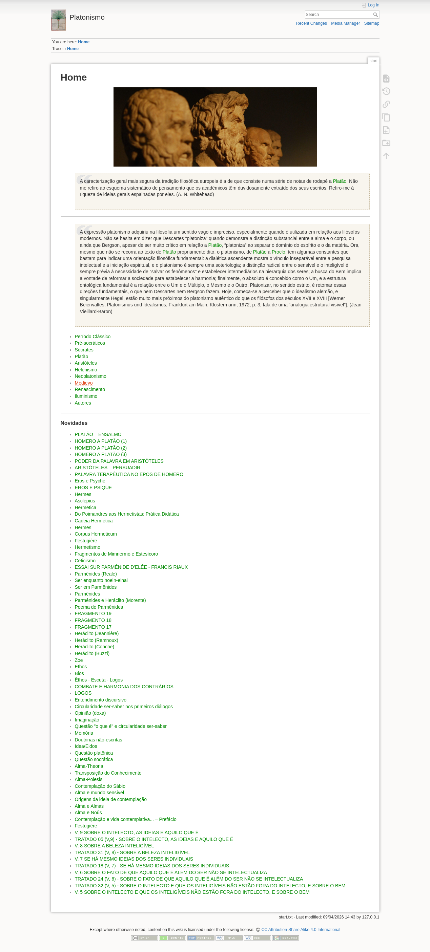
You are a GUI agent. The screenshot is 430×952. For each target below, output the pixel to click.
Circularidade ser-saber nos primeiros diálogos (124, 706)
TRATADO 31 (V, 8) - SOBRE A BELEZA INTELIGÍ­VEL (132, 852)
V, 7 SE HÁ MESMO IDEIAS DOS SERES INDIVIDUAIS (134, 859)
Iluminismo (86, 396)
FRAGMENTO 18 (93, 620)
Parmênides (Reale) (96, 574)
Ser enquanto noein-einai (101, 580)
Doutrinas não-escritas (98, 739)
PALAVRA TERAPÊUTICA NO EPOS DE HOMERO (129, 474)
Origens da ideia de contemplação (111, 799)
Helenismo (86, 369)
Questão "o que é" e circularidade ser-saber (121, 726)
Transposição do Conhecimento (108, 773)
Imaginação (87, 719)
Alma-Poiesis (89, 779)
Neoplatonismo (90, 376)
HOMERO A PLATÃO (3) (101, 454)
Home (83, 42)
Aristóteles (86, 363)
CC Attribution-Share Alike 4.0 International (300, 929)
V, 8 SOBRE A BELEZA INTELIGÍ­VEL (114, 845)
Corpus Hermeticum (96, 534)
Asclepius (85, 500)
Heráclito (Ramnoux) (96, 640)
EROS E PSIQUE (93, 487)
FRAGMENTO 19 (93, 613)
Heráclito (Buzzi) (92, 653)
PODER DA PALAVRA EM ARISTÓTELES (119, 461)
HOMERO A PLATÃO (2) (101, 448)
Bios (79, 673)
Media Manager (345, 23)
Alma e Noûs (88, 812)
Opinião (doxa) (90, 713)
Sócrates (84, 349)
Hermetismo (87, 547)
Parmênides (87, 594)
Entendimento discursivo (101, 699)
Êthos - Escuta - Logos (99, 680)
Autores (83, 403)
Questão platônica (94, 753)
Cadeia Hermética (94, 520)
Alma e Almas (89, 806)
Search (376, 14)
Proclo (278, 252)
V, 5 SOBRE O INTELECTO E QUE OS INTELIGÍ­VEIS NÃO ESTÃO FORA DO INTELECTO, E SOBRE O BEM (192, 892)
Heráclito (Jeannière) (97, 633)
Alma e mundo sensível (99, 792)
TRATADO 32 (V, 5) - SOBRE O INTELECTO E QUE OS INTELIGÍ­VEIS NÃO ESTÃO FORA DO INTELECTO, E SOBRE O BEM (210, 885)
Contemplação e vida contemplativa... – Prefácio (126, 819)
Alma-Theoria (89, 766)
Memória (84, 733)
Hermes (83, 494)
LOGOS (83, 693)
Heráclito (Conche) (95, 646)
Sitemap (372, 23)
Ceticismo (85, 560)
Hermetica (86, 507)
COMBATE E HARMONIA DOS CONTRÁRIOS (124, 686)
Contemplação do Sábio (100, 786)
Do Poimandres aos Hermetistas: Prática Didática (127, 514)
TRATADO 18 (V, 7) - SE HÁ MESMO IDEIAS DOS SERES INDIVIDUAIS (152, 865)
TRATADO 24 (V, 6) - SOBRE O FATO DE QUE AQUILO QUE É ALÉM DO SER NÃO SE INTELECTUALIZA (189, 879)
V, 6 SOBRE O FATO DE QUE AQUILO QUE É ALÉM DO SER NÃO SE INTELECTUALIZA (171, 872)
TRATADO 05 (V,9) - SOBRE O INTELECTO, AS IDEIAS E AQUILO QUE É (154, 839)
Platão (340, 181)
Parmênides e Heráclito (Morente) (110, 600)
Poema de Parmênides (99, 607)
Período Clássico (93, 336)
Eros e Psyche (90, 480)
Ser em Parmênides (96, 587)
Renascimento (90, 389)
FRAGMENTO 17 (93, 627)
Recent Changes (311, 23)
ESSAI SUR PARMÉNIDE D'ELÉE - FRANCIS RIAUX (131, 567)
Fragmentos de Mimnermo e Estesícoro (116, 554)
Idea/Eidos (86, 746)
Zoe (79, 660)
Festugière (86, 540)
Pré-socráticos (90, 343)
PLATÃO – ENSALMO (98, 434)
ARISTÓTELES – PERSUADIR (108, 467)
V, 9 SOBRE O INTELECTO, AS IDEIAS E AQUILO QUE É (137, 832)
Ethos (81, 666)
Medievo (84, 383)
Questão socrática (94, 759)
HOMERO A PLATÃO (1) (101, 441)
